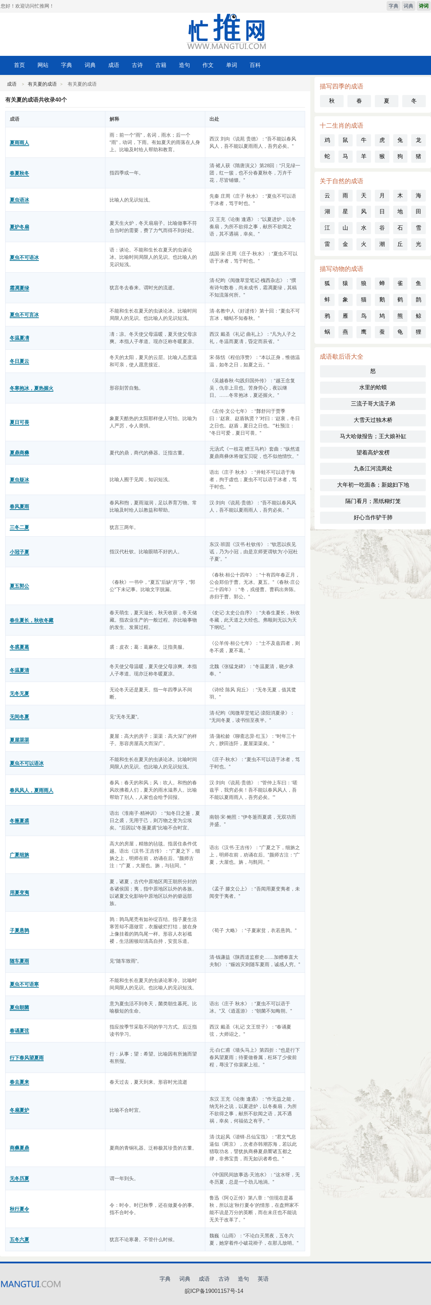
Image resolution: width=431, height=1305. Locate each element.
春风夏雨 (19, 506)
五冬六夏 (19, 1239)
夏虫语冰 (19, 200)
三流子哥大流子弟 (373, 404)
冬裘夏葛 (19, 647)
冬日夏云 (19, 361)
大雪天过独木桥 (373, 420)
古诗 (137, 65)
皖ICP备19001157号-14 (214, 1291)
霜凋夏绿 (19, 288)
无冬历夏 (19, 1178)
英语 (263, 1279)
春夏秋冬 (19, 173)
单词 (231, 65)
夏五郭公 (19, 586)
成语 (113, 65)
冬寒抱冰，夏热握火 (31, 388)
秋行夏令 (19, 1209)
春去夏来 (19, 1082)
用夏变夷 (19, 892)
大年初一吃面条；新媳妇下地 (373, 485)
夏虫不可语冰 (24, 257)
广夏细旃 (19, 855)
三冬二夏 (19, 527)
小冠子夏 (19, 552)
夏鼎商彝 (19, 452)
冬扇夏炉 (19, 1110)
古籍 (160, 65)
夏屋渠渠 (19, 740)
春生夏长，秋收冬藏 (31, 620)
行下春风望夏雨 (27, 1057)
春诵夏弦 (19, 1030)
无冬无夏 (19, 693)
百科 (255, 65)
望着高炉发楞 (373, 452)
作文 (208, 65)
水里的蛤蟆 (373, 387)
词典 (408, 6)
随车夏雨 (19, 961)
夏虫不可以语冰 (27, 763)
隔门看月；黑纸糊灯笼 (373, 501)
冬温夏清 (19, 670)
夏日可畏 (19, 422)
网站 (43, 65)
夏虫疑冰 (19, 480)
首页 (19, 65)
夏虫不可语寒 (24, 984)
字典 (393, 6)
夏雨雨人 (19, 142)
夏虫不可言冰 (24, 314)
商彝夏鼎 (19, 1148)
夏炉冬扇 (19, 227)
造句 (184, 65)
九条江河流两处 (373, 468)
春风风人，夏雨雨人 (31, 790)
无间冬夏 (19, 716)
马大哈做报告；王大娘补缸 (373, 436)
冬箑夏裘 (19, 821)
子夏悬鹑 (19, 930)
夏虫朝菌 (19, 1007)
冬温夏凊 (19, 338)
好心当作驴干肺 (373, 517)
